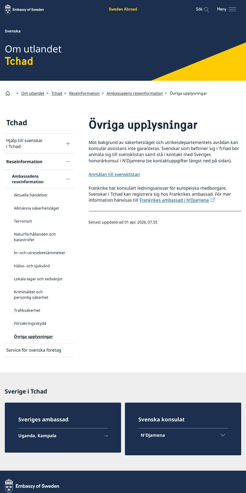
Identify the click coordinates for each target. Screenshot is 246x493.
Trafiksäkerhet (27, 310)
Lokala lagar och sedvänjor (38, 278)
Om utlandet (32, 93)
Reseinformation (84, 93)
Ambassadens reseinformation (135, 93)
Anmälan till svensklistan (114, 174)
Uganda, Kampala (37, 435)
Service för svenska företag (33, 350)
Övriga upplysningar (33, 336)
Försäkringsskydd (30, 323)
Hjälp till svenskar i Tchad (24, 143)
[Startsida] (9, 93)
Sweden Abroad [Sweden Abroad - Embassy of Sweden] (123, 9)
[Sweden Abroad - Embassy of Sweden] (29, 9)
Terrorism (23, 221)
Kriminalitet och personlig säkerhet (31, 294)
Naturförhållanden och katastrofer (35, 236)
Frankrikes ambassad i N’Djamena (174, 200)
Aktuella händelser (31, 195)
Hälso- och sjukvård (32, 265)
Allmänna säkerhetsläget (36, 208)
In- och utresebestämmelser (39, 252)
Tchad (56, 93)
